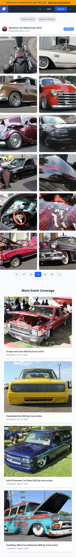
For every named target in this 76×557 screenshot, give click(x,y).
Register (61, 9)
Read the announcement (59, 2)
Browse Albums (46, 19)
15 (52, 274)
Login (48, 9)
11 (24, 274)
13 (38, 274)
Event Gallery (28, 19)
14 (45, 274)
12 (31, 274)
